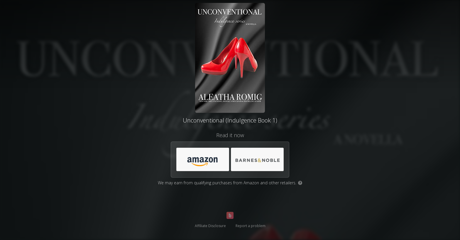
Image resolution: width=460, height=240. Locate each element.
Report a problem (250, 225)
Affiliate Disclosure (210, 225)
